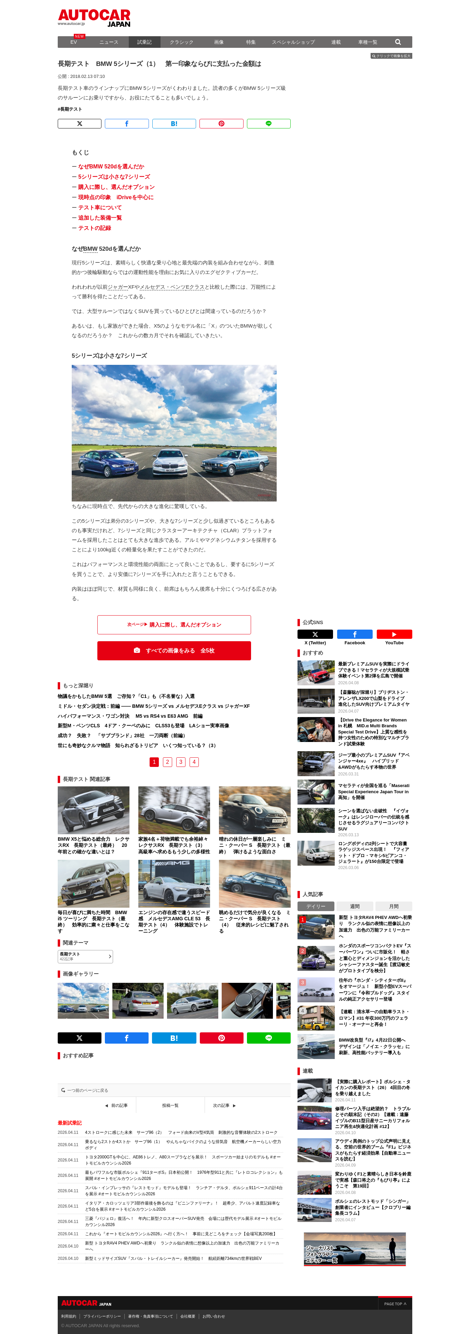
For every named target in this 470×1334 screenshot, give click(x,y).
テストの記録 (94, 228)
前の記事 (119, 1105)
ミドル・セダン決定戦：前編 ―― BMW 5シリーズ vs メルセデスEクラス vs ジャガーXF (154, 706)
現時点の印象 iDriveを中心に (115, 197)
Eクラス (195, 287)
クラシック (182, 42)
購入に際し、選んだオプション (116, 187)
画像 (219, 42)
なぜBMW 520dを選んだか (111, 166)
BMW (90, 249)
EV (73, 42)
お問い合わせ (214, 1314)
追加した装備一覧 (100, 218)
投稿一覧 (170, 1105)
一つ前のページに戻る (87, 1090)
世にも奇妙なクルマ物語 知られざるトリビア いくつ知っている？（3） (138, 745)
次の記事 (221, 1105)
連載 (336, 42)
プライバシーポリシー (102, 1314)
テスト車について (100, 207)
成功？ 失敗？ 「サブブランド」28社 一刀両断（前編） (123, 735)
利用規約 (68, 1314)
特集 (251, 42)
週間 (355, 904)
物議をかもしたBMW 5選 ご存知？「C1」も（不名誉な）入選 (126, 696)
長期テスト (71, 109)
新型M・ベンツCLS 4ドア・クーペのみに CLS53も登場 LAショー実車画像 (143, 725)
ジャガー (118, 287)
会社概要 (187, 1314)
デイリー (316, 904)
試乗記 (144, 42)
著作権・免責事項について (150, 1314)
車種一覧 (367, 42)
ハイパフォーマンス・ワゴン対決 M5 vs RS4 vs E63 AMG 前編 (130, 716)
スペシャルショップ (293, 42)
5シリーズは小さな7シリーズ (114, 177)
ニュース (109, 42)
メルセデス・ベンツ (163, 287)
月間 (394, 904)
